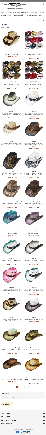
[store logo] (15, 6)
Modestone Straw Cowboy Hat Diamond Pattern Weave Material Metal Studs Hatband (34, 203)
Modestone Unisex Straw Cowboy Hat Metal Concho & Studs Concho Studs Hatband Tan (11, 349)
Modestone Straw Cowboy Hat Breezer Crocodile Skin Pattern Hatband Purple (11, 289)
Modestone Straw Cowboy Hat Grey (34, 319)
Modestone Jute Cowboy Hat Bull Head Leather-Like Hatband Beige (11, 319)
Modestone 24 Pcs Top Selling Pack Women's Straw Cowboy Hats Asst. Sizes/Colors (34, 54)
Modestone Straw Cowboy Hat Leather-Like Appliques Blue (12, 232)
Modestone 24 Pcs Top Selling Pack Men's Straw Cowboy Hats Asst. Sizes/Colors (11, 84)
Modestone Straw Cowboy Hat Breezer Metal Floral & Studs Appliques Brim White (34, 114)
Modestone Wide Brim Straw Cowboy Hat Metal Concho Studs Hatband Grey (11, 113)
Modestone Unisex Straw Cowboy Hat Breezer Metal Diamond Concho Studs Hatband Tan (34, 379)
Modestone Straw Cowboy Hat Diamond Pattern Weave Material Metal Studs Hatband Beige (12, 203)
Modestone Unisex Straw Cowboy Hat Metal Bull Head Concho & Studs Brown (12, 378)
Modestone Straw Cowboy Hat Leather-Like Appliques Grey (34, 261)
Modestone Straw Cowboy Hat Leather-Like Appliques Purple (34, 232)
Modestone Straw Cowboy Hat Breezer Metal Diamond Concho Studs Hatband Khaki (34, 349)
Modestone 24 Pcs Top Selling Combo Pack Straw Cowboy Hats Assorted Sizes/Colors (33, 84)
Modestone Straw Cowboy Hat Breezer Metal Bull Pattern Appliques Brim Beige (11, 143)
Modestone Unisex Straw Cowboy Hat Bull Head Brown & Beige (11, 53)
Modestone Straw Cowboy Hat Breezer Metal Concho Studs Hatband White (34, 174)
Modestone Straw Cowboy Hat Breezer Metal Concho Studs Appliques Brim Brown (34, 144)
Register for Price (12, 57)
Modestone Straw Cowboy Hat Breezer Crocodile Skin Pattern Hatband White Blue (34, 290)
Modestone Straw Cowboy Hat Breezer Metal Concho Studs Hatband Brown (11, 174)
